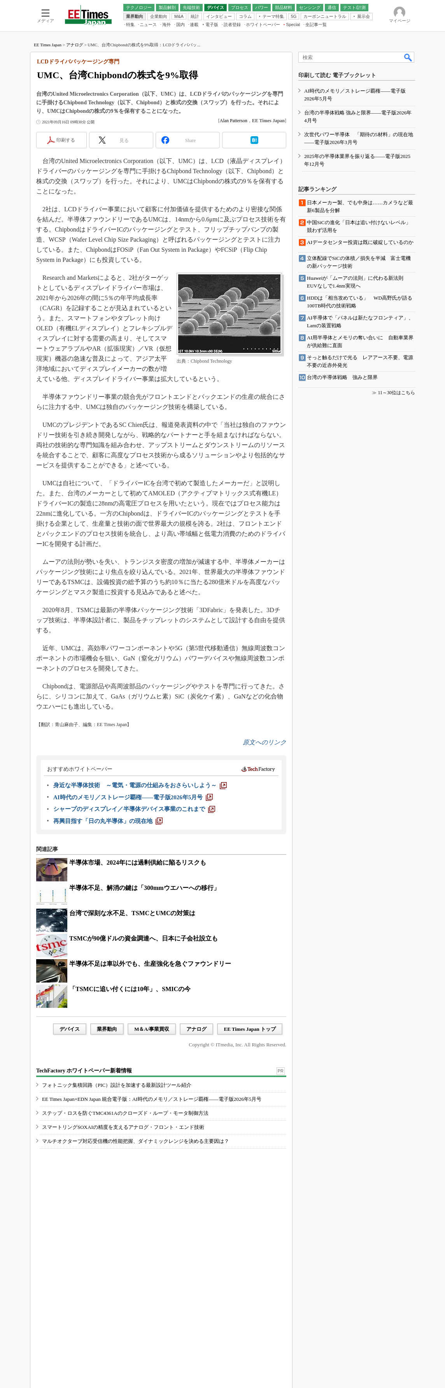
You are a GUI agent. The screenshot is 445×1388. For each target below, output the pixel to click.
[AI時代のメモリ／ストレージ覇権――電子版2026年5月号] (133, 797)
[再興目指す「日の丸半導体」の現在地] (108, 821)
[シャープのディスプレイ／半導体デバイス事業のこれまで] (134, 809)
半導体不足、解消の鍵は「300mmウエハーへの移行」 (144, 887)
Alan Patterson (233, 120)
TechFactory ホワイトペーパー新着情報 (84, 1071)
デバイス (70, 1029)
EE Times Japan (47, 44)
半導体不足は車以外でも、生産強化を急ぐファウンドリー (150, 963)
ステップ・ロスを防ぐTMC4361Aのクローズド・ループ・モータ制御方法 (125, 1113)
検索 (408, 57)
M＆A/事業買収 (151, 1029)
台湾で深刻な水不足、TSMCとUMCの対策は (132, 913)
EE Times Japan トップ (250, 1029)
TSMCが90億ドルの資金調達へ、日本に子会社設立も (143, 938)
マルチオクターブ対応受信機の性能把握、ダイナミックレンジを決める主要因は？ (135, 1141)
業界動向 (107, 1029)
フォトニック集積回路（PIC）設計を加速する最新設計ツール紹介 (116, 1085)
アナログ (74, 44)
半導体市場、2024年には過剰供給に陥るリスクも (137, 862)
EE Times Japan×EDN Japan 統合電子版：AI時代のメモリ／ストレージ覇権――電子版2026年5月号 (151, 1099)
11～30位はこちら (396, 392)
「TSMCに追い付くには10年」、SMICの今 (130, 989)
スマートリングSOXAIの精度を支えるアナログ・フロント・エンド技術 (123, 1127)
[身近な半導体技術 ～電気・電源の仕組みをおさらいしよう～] (140, 785)
